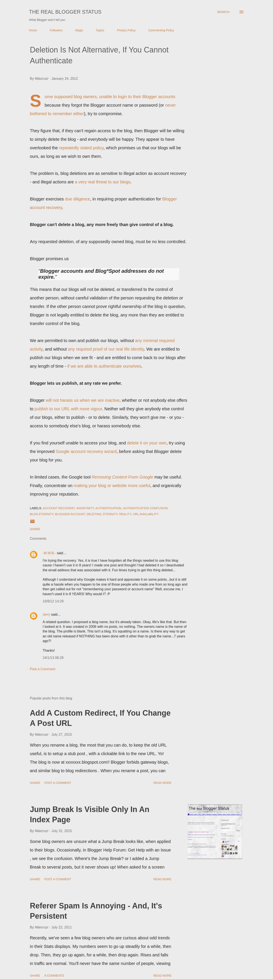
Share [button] (35, 529)
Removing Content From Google (122, 477)
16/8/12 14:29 (53, 601)
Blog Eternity (41, 514)
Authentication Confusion (145, 508)
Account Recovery (59, 508)
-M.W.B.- (49, 553)
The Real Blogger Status (65, 12)
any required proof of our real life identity (106, 349)
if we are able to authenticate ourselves (104, 366)
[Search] (223, 12)
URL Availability (145, 514)
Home (33, 30)
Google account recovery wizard (86, 451)
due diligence (77, 199)
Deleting (94, 514)
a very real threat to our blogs (102, 182)
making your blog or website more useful (112, 485)
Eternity (110, 514)
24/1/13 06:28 (53, 658)
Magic (79, 30)
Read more (162, 783)
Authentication (108, 508)
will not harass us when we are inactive (83, 400)
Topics (100, 30)
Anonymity (85, 508)
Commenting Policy (161, 30)
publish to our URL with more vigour (68, 408)
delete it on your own (147, 443)
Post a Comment (42, 669)
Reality (125, 514)
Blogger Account (70, 514)
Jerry (46, 614)
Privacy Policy (126, 30)
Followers (56, 30)
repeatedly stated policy (81, 147)
